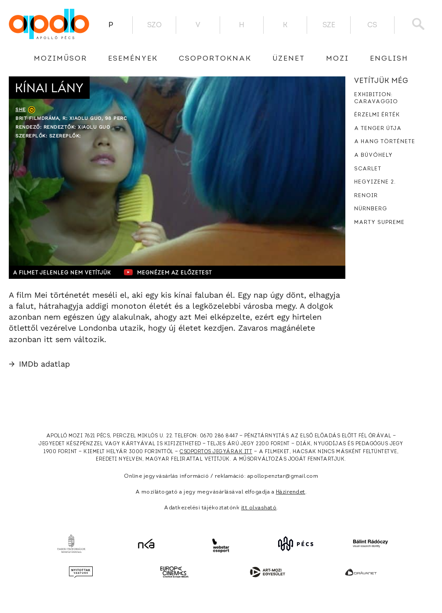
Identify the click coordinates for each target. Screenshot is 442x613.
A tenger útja (378, 128)
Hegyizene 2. (375, 182)
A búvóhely (373, 155)
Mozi (337, 58)
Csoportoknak (215, 58)
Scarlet (367, 169)
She (20, 109)
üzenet (288, 58)
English (389, 58)
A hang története (384, 141)
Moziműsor (60, 58)
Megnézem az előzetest (180, 272)
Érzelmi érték (377, 115)
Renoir (366, 195)
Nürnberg (370, 209)
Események (133, 58)
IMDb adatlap (39, 363)
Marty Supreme (379, 222)
